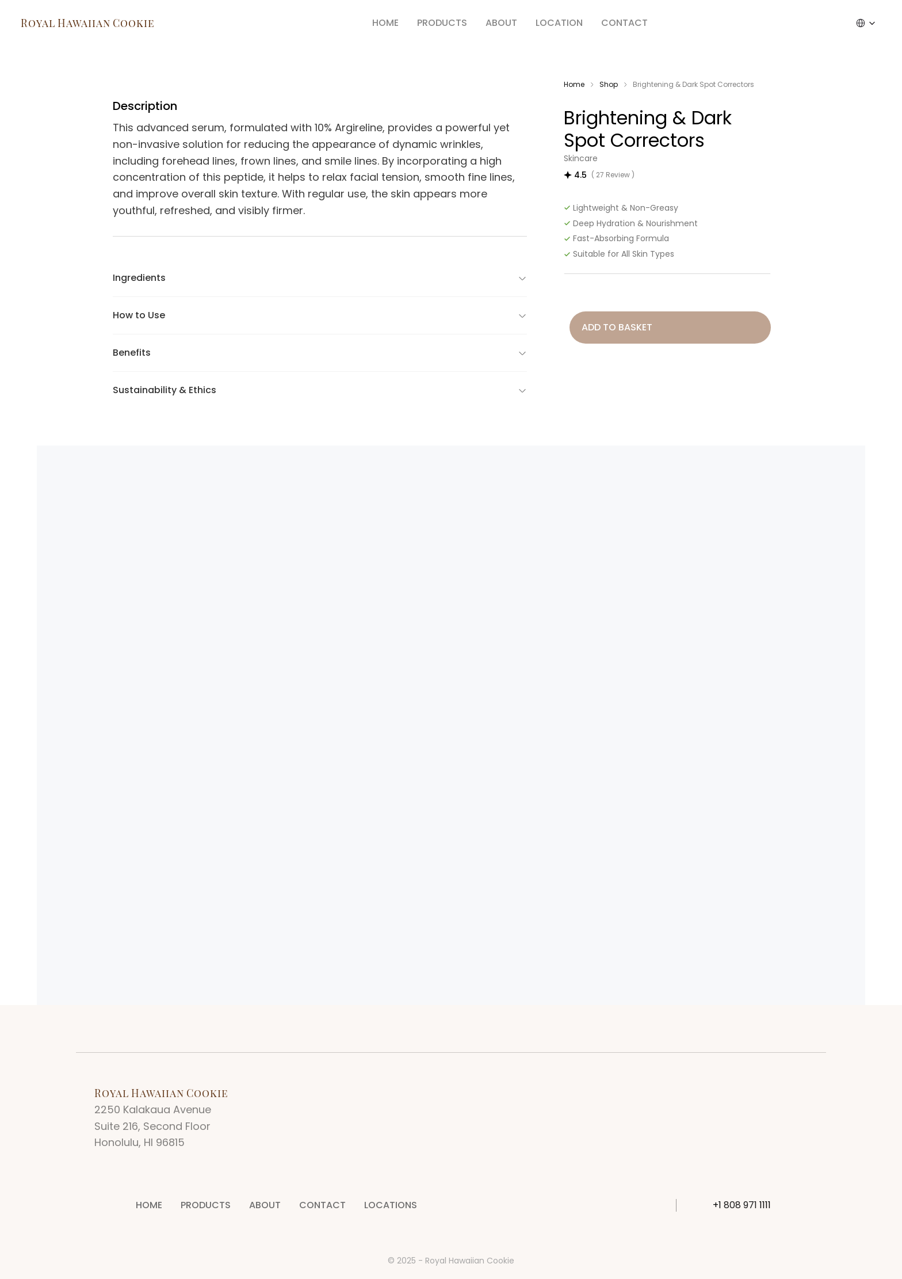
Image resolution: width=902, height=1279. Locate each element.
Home (574, 84)
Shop (608, 84)
